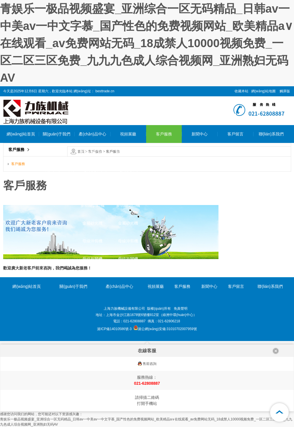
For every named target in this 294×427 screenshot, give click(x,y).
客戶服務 (164, 134)
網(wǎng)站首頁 (21, 134)
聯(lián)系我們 (271, 134)
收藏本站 (241, 91)
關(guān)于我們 (56, 134)
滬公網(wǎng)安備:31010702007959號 (165, 329)
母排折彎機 (92, 187)
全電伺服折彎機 (92, 169)
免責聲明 (180, 309)
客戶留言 (235, 134)
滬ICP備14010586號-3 (114, 329)
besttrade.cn (104, 91)
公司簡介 (57, 152)
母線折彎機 (92, 258)
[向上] (279, 412)
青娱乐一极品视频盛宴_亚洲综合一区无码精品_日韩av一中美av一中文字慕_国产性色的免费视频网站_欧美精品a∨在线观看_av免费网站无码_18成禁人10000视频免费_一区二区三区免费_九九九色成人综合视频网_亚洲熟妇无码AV (146, 43)
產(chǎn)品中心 (92, 134)
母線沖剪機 (92, 241)
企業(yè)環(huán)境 (56, 169)
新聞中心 (200, 134)
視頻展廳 (128, 134)
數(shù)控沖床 (92, 152)
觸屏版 (285, 91)
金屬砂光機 (92, 223)
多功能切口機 (92, 205)
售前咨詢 (149, 364)
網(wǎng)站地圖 (263, 91)
